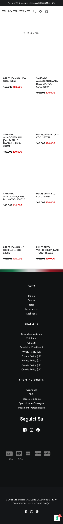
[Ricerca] (33, 11)
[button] (55, 11)
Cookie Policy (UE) (31, 365)
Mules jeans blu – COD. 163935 (47, 195)
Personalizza (31, 309)
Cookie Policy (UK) (31, 369)
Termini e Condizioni (31, 347)
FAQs (31, 394)
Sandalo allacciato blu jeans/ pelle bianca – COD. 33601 (12, 140)
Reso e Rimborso (32, 399)
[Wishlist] (39, 11)
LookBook (31, 314)
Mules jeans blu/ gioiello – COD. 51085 (13, 250)
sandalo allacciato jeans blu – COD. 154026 (14, 196)
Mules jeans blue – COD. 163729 (47, 136)
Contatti (31, 343)
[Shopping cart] (45, 11)
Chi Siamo (31, 338)
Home (31, 296)
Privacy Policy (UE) (31, 352)
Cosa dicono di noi (31, 334)
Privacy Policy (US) (31, 360)
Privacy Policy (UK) (31, 356)
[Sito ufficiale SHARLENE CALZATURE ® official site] (16, 11)
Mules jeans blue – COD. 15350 (14, 80)
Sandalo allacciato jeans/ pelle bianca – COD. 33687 (47, 82)
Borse (31, 305)
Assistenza (31, 390)
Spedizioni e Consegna (31, 403)
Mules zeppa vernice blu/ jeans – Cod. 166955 (47, 250)
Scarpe (31, 300)
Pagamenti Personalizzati (31, 408)
